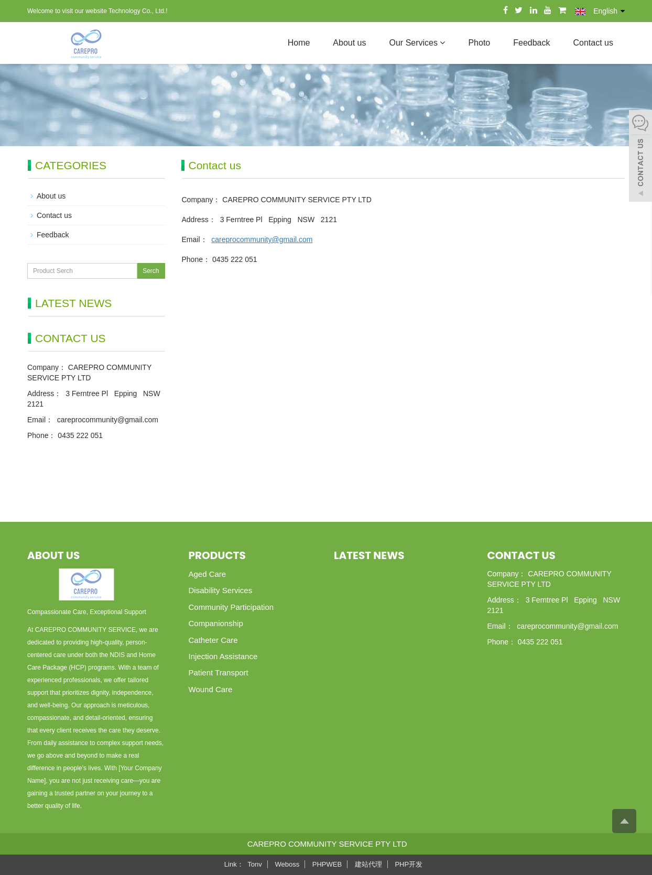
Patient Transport (218, 672)
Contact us (593, 42)
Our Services (417, 42)
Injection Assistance (223, 656)
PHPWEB (327, 864)
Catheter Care (213, 640)
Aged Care (207, 574)
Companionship (216, 623)
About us (349, 42)
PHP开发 (408, 864)
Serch (151, 271)
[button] (442, 42)
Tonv (254, 864)
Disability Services (221, 590)
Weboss (287, 864)
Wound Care (211, 689)
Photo (479, 42)
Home (299, 42)
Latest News (369, 555)
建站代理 (368, 864)
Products (217, 555)
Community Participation (231, 607)
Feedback (531, 42)
